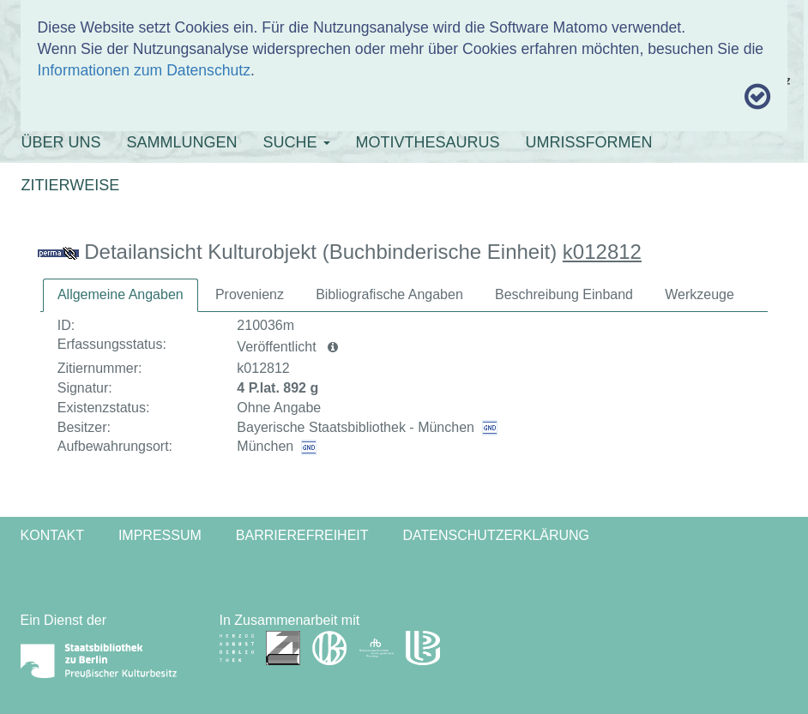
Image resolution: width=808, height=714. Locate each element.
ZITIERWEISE (70, 185)
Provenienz (249, 294)
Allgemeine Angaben (120, 294)
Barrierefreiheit (302, 535)
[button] (333, 347)
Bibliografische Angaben (389, 294)
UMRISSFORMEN (589, 142)
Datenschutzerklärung (496, 535)
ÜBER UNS (61, 142)
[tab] (120, 295)
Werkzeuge (699, 294)
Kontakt (52, 535)
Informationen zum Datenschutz (144, 70)
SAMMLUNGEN (182, 142)
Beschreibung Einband (564, 294)
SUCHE (296, 142)
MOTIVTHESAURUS (428, 142)
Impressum (160, 535)
